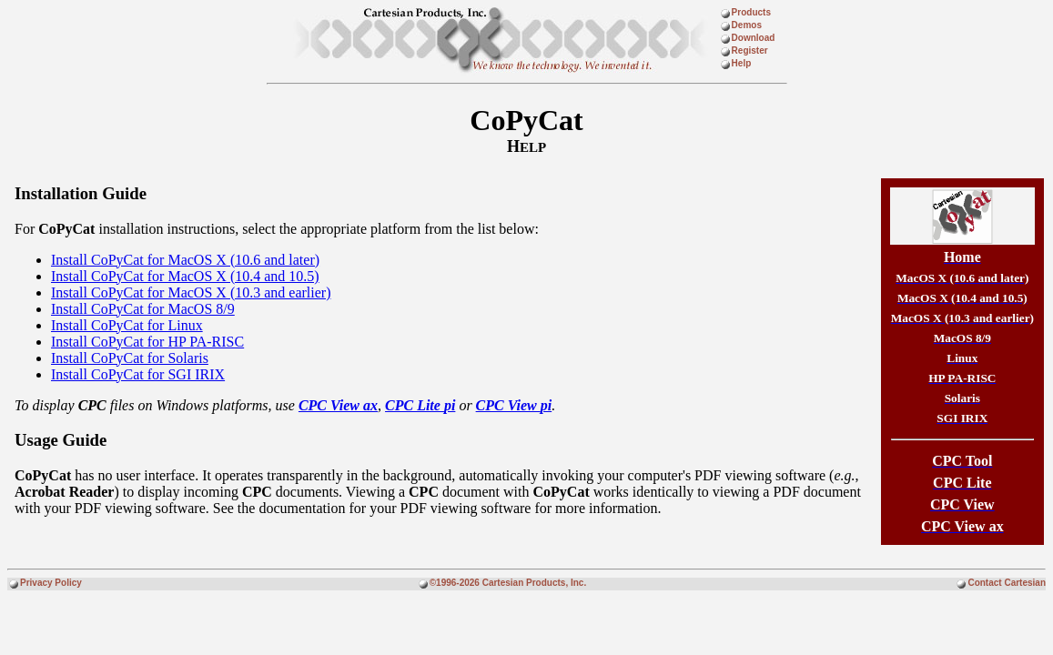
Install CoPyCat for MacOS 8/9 (143, 309)
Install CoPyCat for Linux (127, 325)
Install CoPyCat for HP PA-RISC (147, 341)
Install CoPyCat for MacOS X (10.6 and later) (185, 259)
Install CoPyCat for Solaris (129, 358)
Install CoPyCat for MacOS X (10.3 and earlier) (190, 292)
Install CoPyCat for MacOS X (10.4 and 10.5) (185, 276)
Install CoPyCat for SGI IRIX (138, 374)
